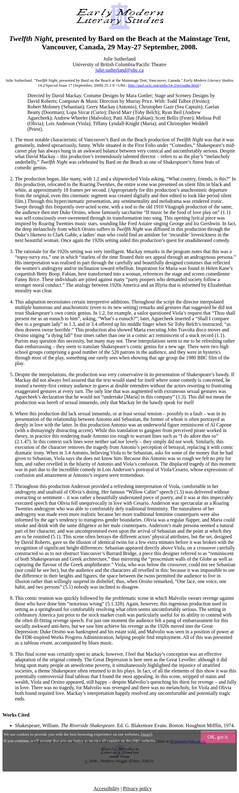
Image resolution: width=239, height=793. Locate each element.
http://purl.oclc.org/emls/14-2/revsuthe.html (163, 85)
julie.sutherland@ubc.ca (119, 70)
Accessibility (106, 788)
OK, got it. (218, 737)
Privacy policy (137, 788)
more (146, 734)
